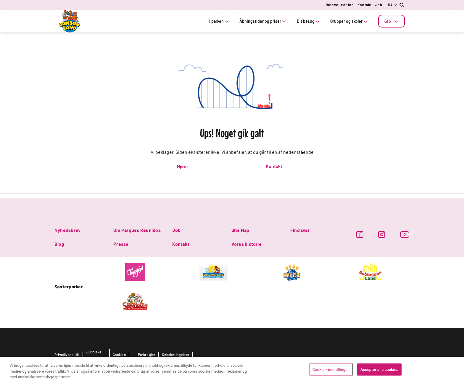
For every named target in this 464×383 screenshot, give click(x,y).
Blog (59, 244)
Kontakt (364, 5)
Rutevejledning (340, 5)
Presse (120, 244)
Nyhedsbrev (67, 230)
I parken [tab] (219, 21)
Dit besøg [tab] (309, 21)
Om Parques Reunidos (137, 230)
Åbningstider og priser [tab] (263, 21)
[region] (232, 370)
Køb (391, 21)
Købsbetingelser (175, 355)
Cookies (119, 355)
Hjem (182, 166)
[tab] (391, 21)
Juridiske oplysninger (96, 354)
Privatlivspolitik (67, 355)
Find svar (300, 230)
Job (378, 5)
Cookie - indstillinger (330, 369)
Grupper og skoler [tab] (349, 21)
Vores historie (246, 244)
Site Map (240, 230)
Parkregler (147, 355)
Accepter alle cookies (379, 369)
